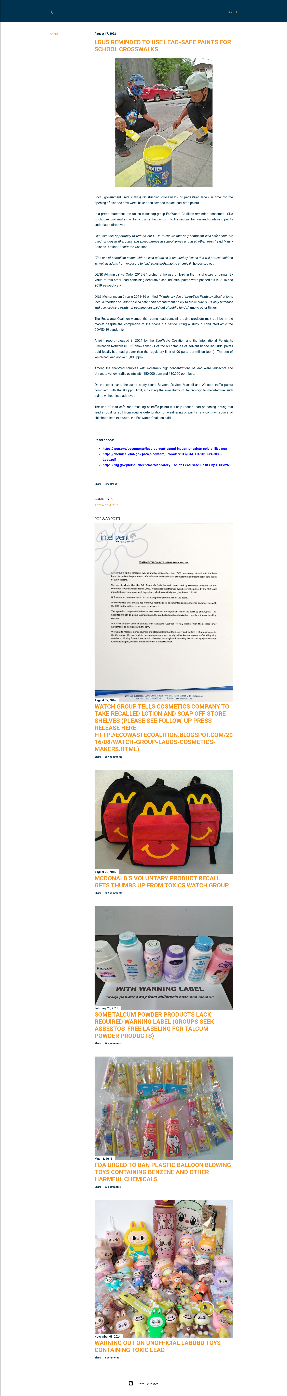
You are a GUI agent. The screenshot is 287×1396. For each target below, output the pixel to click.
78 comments (113, 1043)
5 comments (112, 1357)
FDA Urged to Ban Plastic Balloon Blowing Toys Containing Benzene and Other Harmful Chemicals (163, 1172)
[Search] (230, 12)
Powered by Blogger (143, 1383)
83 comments (113, 1187)
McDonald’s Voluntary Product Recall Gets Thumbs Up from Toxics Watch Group (162, 882)
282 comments (113, 893)
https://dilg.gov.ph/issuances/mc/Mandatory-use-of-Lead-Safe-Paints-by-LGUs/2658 (167, 465)
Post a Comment (106, 505)
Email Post (111, 484)
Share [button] (54, 34)
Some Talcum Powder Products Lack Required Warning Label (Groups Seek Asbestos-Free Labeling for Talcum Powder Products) (154, 1025)
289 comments (113, 756)
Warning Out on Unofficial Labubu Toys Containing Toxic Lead (158, 1346)
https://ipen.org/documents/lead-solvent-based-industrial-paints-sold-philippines (165, 449)
